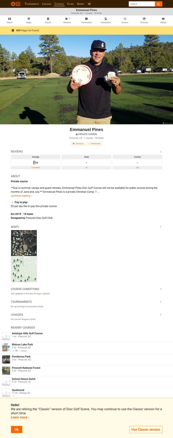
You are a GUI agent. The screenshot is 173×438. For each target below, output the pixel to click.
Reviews (86, 151)
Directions (78, 144)
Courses (59, 3)
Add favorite (94, 144)
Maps (86, 226)
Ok (16, 429)
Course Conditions (86, 289)
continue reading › (21, 195)
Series (80, 3)
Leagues (46, 3)
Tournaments (32, 3)
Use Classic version (145, 429)
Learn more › (20, 417)
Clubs (70, 3)
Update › (46, 293)
